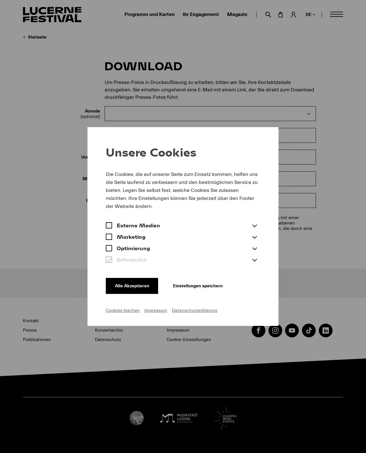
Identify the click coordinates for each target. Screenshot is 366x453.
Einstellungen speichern (198, 285)
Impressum (155, 310)
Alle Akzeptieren (132, 285)
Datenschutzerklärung (194, 310)
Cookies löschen (123, 310)
